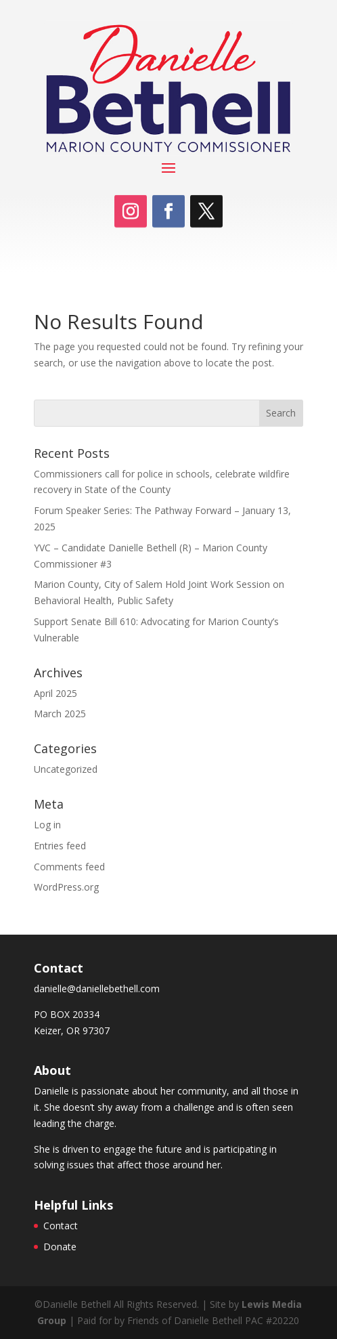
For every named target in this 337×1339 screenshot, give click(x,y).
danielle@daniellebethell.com (97, 988)
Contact (60, 1225)
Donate (59, 1246)
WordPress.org (66, 886)
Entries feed (60, 845)
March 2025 (60, 713)
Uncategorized (65, 769)
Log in (47, 824)
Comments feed (69, 866)
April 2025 (55, 693)
